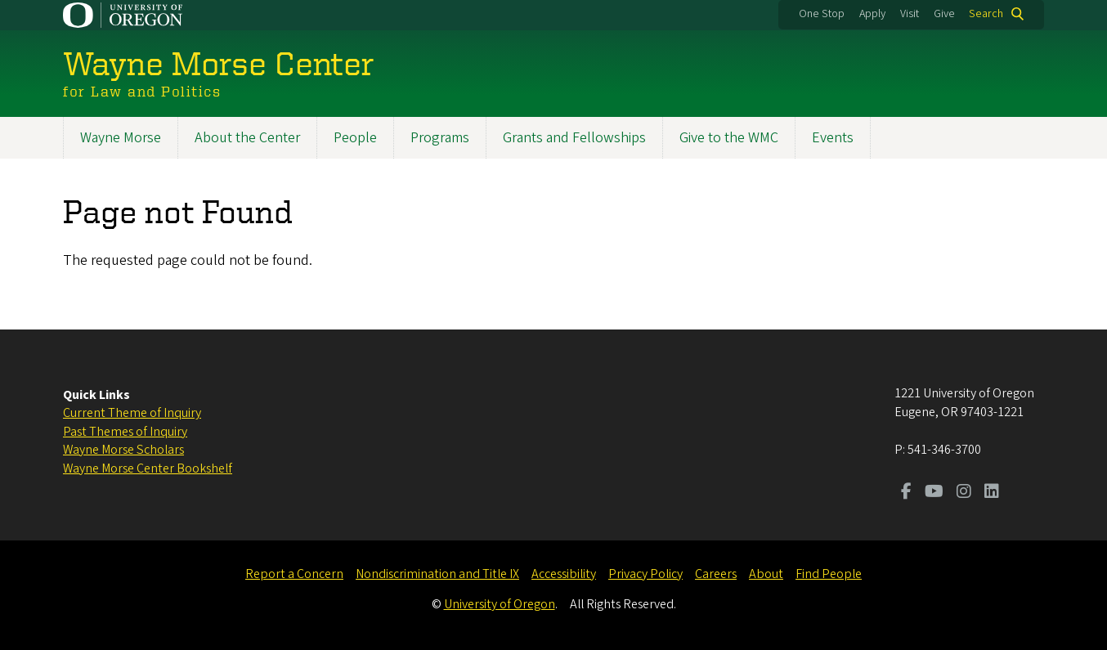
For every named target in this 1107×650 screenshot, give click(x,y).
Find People (829, 574)
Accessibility (563, 574)
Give (944, 14)
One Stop (822, 14)
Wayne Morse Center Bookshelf (147, 468)
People (355, 138)
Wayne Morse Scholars (123, 450)
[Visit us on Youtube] (934, 493)
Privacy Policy (645, 574)
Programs (439, 138)
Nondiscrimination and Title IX (437, 574)
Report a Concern (294, 574)
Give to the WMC (728, 138)
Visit (909, 14)
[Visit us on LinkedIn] (992, 493)
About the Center (247, 138)
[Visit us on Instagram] (964, 493)
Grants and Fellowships (574, 138)
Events (833, 138)
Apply (872, 14)
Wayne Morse (120, 138)
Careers (716, 574)
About (766, 574)
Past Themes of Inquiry (125, 432)
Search (986, 14)
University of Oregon (499, 604)
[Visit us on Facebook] (906, 493)
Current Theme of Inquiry (132, 413)
